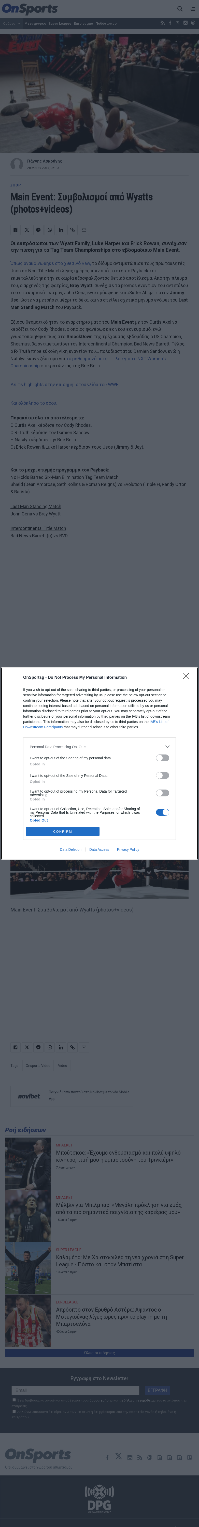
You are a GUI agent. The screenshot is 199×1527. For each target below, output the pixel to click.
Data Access (99, 849)
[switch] (162, 757)
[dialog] (99, 763)
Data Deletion (70, 849)
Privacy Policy (128, 849)
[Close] (187, 678)
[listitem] (99, 746)
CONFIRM (62, 831)
